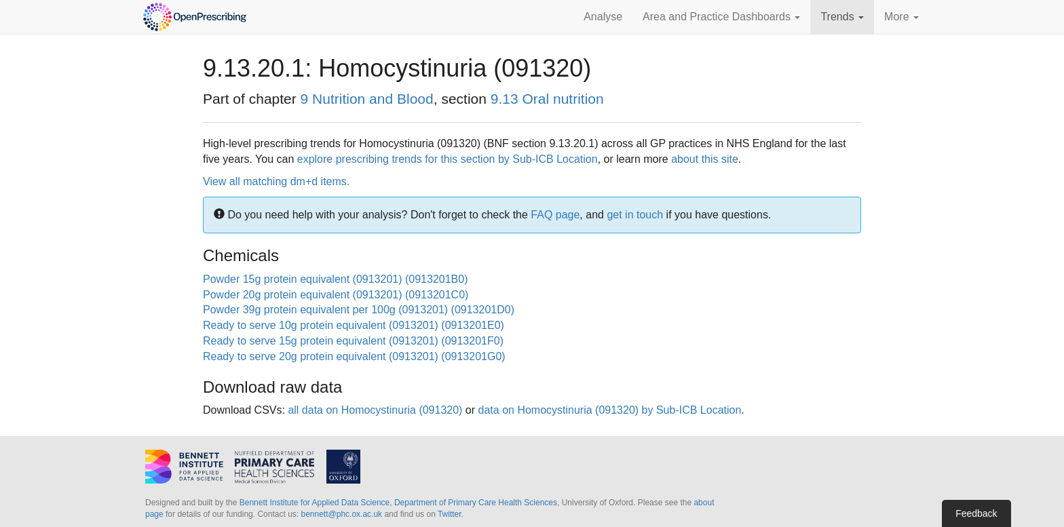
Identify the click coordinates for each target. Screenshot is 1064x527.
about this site (704, 159)
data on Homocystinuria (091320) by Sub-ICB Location (610, 410)
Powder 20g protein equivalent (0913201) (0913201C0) (335, 294)
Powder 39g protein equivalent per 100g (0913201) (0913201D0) (358, 309)
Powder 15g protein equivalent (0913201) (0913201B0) (335, 279)
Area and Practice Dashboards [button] (721, 16)
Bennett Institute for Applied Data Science (315, 502)
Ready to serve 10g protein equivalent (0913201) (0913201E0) (353, 325)
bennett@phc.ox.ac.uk (341, 514)
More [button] (901, 16)
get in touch (635, 214)
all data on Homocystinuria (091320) (375, 410)
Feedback (976, 513)
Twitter (449, 514)
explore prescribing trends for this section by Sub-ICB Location (447, 159)
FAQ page (555, 214)
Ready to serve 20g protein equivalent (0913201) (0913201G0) (354, 356)
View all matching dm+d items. (276, 181)
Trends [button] (842, 16)
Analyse (603, 16)
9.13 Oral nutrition (547, 98)
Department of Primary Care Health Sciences (475, 502)
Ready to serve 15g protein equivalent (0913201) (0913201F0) (353, 341)
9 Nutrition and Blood (367, 98)
